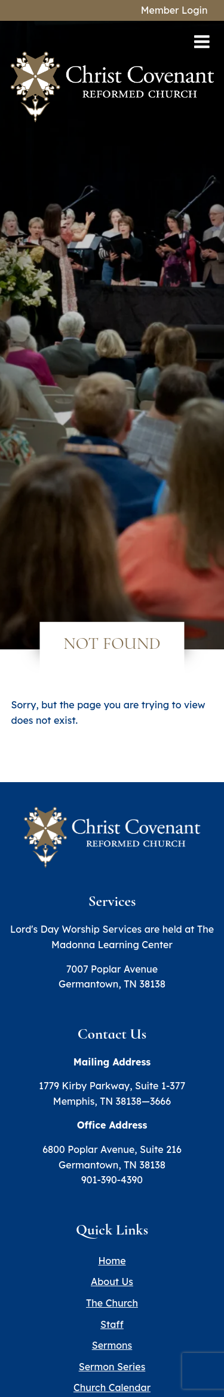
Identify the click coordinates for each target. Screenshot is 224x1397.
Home (111, 1261)
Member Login (174, 10)
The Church (112, 1303)
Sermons (112, 1345)
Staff (112, 1324)
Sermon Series (112, 1367)
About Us (112, 1281)
